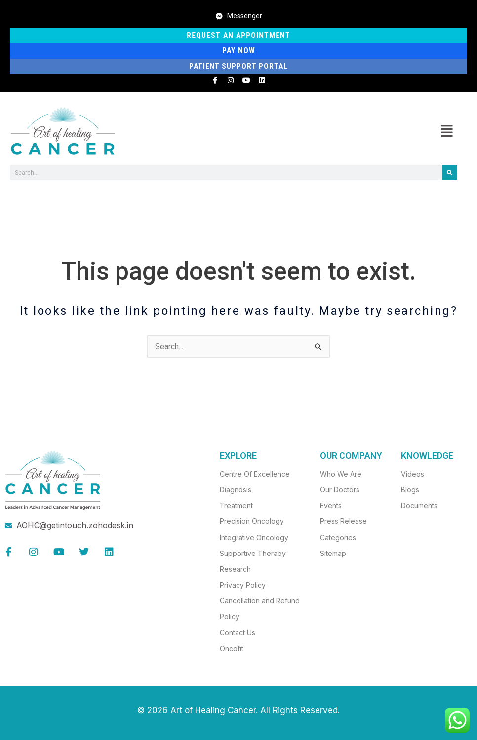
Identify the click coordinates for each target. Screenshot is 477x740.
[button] (446, 131)
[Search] (449, 173)
